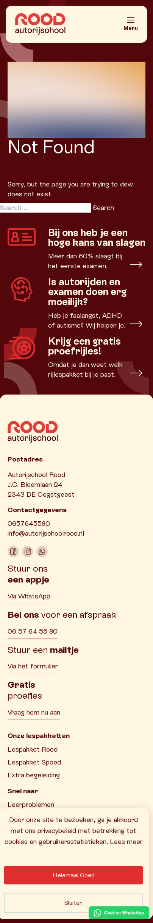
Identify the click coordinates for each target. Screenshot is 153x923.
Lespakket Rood (33, 749)
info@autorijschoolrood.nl (46, 533)
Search (103, 207)
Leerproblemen (31, 804)
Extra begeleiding (34, 775)
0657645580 (29, 523)
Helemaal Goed (74, 875)
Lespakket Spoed (34, 762)
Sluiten (73, 902)
